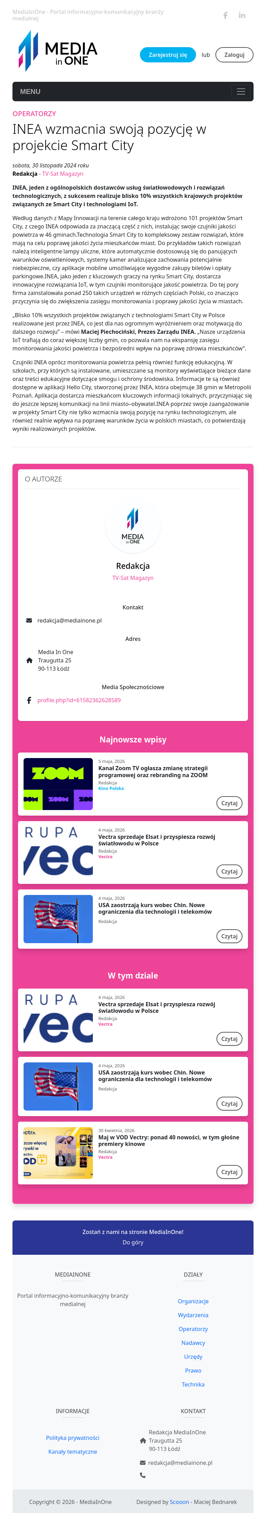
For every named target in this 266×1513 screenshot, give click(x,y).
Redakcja (25, 173)
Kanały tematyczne (72, 1451)
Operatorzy (193, 1329)
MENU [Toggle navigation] (30, 91)
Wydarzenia (193, 1315)
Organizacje (193, 1301)
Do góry (133, 1242)
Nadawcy (193, 1343)
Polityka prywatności (72, 1438)
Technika (193, 1384)
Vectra (105, 856)
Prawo (193, 1370)
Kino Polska (111, 788)
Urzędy (193, 1356)
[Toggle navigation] (241, 91)
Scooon (179, 1502)
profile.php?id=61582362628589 (79, 700)
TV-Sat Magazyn (62, 173)
